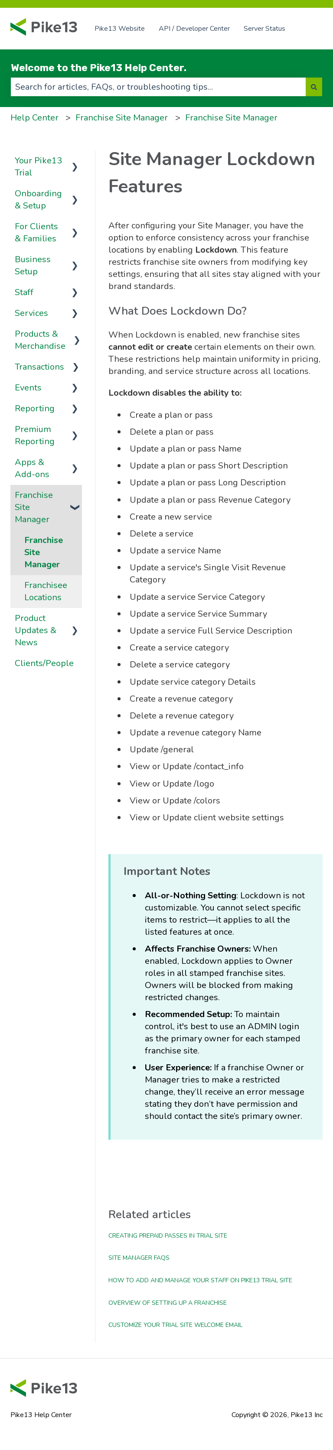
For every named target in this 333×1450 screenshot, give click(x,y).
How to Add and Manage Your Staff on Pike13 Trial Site (200, 1280)
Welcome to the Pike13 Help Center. (98, 68)
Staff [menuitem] (24, 292)
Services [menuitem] (31, 313)
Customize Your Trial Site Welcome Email (175, 1325)
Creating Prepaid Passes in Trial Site (167, 1236)
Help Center (34, 118)
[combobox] (158, 87)
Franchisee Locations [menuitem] (45, 591)
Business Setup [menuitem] (33, 265)
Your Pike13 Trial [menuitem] (38, 167)
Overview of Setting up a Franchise (167, 1303)
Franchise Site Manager (121, 118)
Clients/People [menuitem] (44, 663)
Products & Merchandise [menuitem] (40, 340)
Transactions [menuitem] (39, 367)
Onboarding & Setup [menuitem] (38, 199)
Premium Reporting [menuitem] (35, 435)
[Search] (314, 87)
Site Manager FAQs (139, 1258)
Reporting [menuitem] (35, 408)
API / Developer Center (194, 28)
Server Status (264, 28)
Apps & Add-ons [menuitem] (32, 468)
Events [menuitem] (28, 387)
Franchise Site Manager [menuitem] (34, 507)
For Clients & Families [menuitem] (36, 232)
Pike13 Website (120, 28)
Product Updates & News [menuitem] (35, 630)
